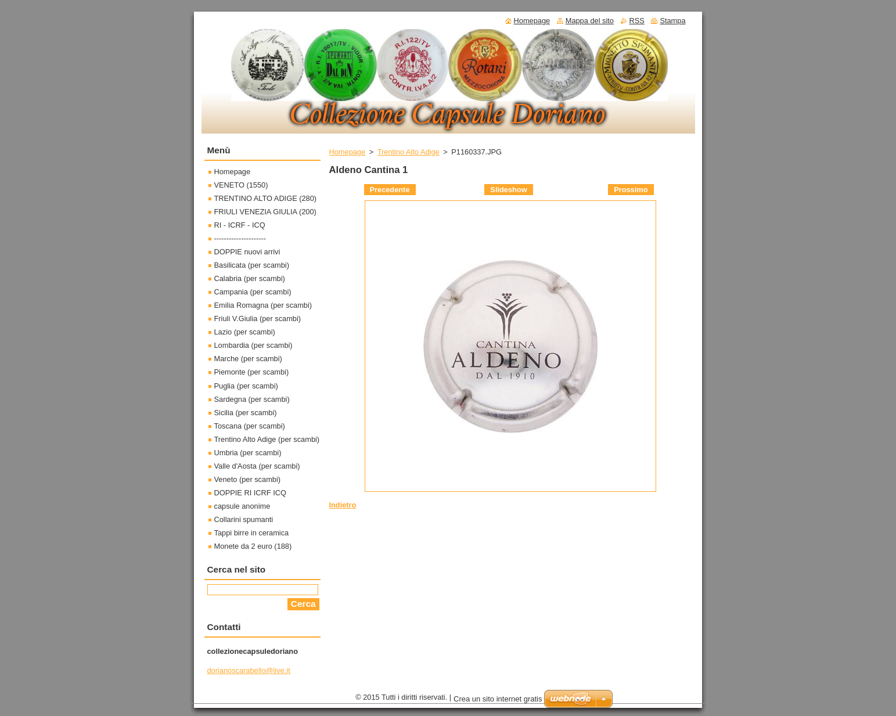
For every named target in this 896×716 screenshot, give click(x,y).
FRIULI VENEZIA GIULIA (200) (265, 211)
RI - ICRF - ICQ (239, 225)
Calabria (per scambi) (249, 278)
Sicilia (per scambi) (245, 412)
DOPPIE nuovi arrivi (247, 251)
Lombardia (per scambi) (253, 345)
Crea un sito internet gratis (498, 699)
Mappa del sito (590, 20)
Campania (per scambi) (253, 291)
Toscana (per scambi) (249, 426)
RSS (637, 20)
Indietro (343, 505)
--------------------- (240, 238)
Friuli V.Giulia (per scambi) (257, 318)
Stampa (672, 20)
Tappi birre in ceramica (251, 532)
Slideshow (508, 189)
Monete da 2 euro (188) (253, 546)
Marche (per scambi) (248, 358)
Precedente (390, 189)
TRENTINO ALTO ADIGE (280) (265, 198)
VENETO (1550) (241, 185)
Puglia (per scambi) (246, 386)
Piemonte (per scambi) (251, 372)
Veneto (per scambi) (247, 479)
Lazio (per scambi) (244, 332)
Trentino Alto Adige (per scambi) (267, 439)
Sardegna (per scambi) (252, 399)
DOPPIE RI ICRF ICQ (250, 492)
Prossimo (630, 189)
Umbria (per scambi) (248, 452)
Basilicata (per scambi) (251, 265)
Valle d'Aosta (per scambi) (257, 466)
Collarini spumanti (244, 519)
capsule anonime (242, 506)
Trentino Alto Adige (408, 151)
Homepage (347, 151)
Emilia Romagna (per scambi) (263, 305)
